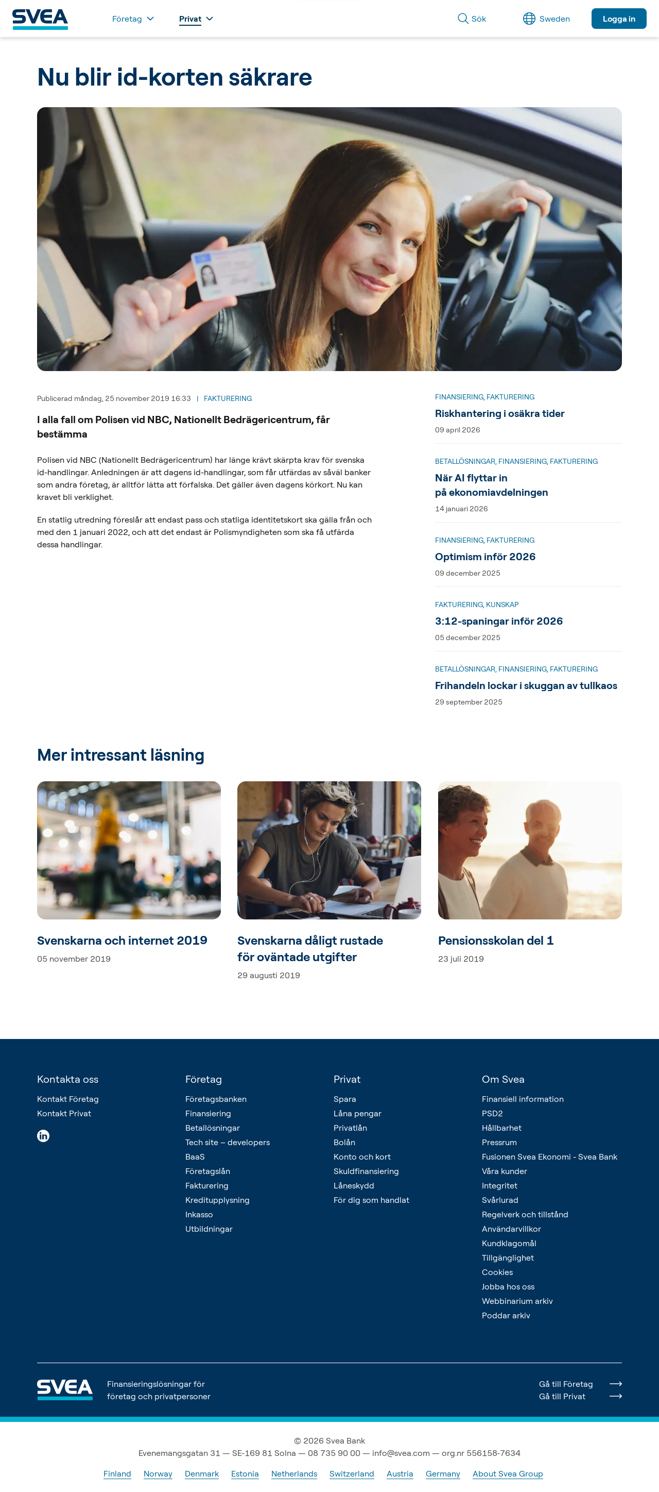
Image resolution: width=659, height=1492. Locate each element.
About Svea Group (508, 1473)
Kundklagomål (509, 1243)
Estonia (245, 1473)
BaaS (195, 1156)
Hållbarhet (502, 1127)
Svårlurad (500, 1200)
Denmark (202, 1473)
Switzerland (352, 1473)
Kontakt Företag (68, 1099)
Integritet (499, 1185)
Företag (203, 1078)
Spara (345, 1099)
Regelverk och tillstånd (525, 1214)
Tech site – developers (227, 1142)
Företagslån (207, 1171)
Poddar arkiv (506, 1315)
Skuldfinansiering (366, 1171)
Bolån (344, 1142)
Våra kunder (504, 1171)
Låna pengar (357, 1113)
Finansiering (208, 1113)
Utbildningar (209, 1228)
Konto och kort (362, 1156)
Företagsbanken (216, 1099)
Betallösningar (212, 1127)
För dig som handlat (371, 1200)
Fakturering (207, 1185)
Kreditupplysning (217, 1200)
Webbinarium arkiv (517, 1301)
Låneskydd (354, 1185)
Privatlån (350, 1127)
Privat (347, 1078)
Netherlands (294, 1473)
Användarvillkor (511, 1228)
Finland (117, 1473)
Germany (443, 1473)
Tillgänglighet (508, 1257)
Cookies (497, 1272)
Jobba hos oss (508, 1286)
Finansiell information (523, 1099)
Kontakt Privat (64, 1113)
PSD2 (492, 1113)
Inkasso (199, 1214)
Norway (158, 1473)
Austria (400, 1473)
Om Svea (503, 1078)
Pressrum (499, 1142)
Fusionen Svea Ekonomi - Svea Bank (549, 1156)
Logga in (619, 18)
